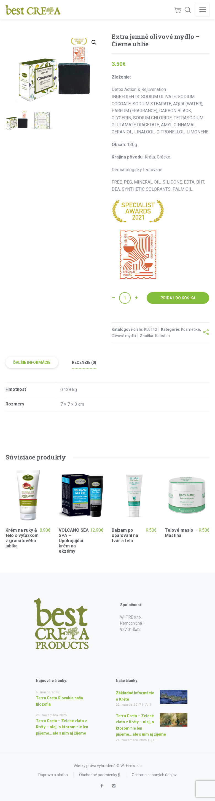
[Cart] (178, 10)
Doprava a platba (53, 775)
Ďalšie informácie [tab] (31, 362)
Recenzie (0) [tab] (84, 362)
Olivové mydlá (124, 336)
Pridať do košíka (177, 298)
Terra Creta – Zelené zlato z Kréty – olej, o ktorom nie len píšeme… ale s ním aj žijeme (62, 727)
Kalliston (162, 336)
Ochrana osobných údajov (154, 775)
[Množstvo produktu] (125, 298)
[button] (94, 42)
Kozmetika (190, 329)
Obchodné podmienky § (99, 775)
